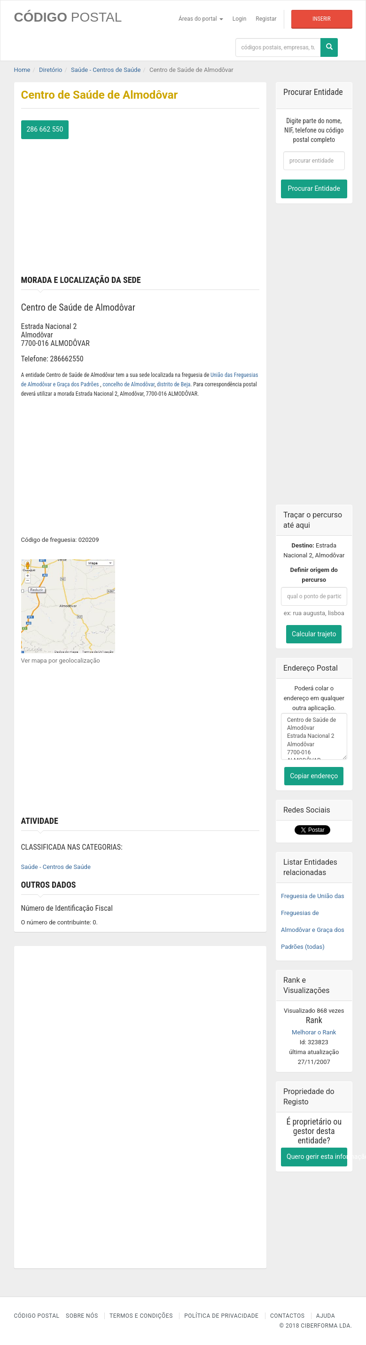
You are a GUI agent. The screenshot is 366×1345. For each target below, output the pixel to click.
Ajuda (325, 1316)
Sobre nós (82, 1316)
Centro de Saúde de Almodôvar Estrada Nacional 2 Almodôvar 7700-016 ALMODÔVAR (314, 736)
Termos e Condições (141, 1316)
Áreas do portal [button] (201, 19)
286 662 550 (45, 129)
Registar (266, 19)
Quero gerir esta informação (317, 1156)
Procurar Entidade (314, 188)
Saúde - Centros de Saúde (56, 866)
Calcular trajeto (314, 634)
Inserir (321, 19)
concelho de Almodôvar (128, 384)
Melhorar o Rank (314, 1032)
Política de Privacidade (221, 1316)
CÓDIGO (68, 17)
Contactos (287, 1316)
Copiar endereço (314, 776)
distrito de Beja (173, 384)
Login (240, 19)
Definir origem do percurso (314, 574)
